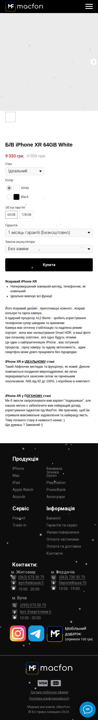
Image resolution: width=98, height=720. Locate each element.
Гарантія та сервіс (62, 525)
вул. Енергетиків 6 (35, 612)
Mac (16, 475)
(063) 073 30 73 (31, 577)
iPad (16, 483)
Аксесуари (56, 497)
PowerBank (56, 490)
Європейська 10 (73, 583)
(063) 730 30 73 (72, 577)
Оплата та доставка (64, 546)
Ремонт (19, 518)
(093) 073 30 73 (33, 605)
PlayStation (56, 483)
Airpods (19, 497)
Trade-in (19, 525)
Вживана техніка (54, 470)
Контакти (55, 553)
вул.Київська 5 (31, 583)
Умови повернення (63, 532)
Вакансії (54, 518)
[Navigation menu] (89, 6)
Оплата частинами (63, 539)
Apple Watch (23, 490)
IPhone (18, 468)
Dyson (52, 475)
